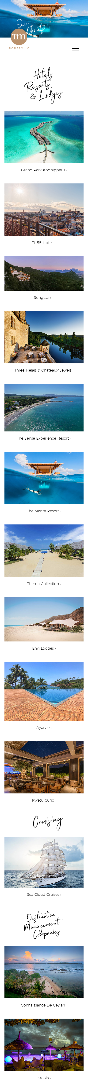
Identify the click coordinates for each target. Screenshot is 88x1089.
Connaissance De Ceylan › (44, 974)
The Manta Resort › (44, 480)
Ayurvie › (44, 694)
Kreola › (44, 1047)
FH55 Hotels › (44, 212)
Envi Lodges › (44, 622)
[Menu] (75, 49)
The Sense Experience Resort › (44, 410)
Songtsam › (44, 276)
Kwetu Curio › (44, 770)
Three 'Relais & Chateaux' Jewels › (44, 339)
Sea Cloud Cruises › (44, 865)
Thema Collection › (44, 553)
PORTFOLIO (19, 48)
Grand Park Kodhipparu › (44, 139)
